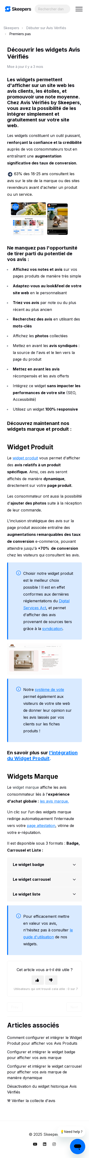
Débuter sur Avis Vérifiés (46, 28)
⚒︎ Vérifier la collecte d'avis (31, 1100)
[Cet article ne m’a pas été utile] (51, 980)
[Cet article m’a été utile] (38, 980)
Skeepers (11, 28)
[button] (79, 9)
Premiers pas (20, 34)
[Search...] (52, 9)
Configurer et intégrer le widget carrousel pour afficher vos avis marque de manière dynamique (44, 1072)
